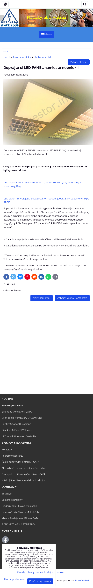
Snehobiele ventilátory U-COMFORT (22, 417)
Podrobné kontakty (12, 455)
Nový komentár (41, 298)
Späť (5, 51)
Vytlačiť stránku (78, 62)
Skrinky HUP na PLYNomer (17, 430)
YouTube (7, 493)
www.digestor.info (12, 405)
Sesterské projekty (12, 499)
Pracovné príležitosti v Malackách (20, 512)
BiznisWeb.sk (82, 580)
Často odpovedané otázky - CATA (20, 461)
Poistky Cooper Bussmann (16, 424)
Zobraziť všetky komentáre (72, 298)
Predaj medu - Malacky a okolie (19, 506)
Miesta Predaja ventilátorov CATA (20, 518)
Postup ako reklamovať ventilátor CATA (23, 474)
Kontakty (7, 449)
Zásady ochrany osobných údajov (35, 572)
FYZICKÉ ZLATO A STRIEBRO (18, 524)
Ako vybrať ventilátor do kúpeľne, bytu (23, 468)
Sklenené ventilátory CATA (17, 411)
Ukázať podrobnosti (14, 579)
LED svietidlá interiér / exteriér (19, 436)
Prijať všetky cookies (40, 581)
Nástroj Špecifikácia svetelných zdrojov (23, 480)
